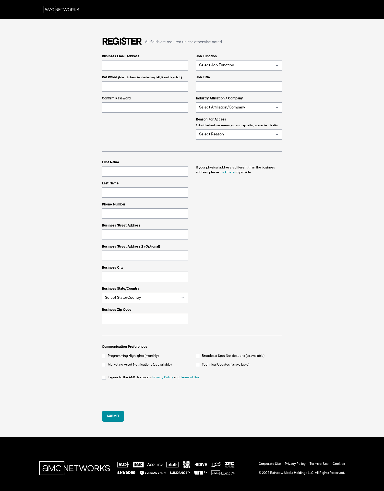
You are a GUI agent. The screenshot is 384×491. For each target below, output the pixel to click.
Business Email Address (120, 56)
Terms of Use (319, 464)
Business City (112, 268)
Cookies (339, 464)
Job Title (203, 77)
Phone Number (113, 204)
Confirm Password (116, 98)
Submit (113, 416)
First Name (110, 162)
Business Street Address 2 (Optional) (131, 247)
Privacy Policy (162, 377)
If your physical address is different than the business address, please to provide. (235, 170)
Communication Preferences (124, 347)
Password (142, 77)
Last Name (110, 183)
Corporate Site (270, 464)
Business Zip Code (116, 310)
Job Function (206, 56)
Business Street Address (121, 226)
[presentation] (139, 397)
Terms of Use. (190, 377)
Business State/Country (120, 289)
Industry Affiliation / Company (219, 98)
